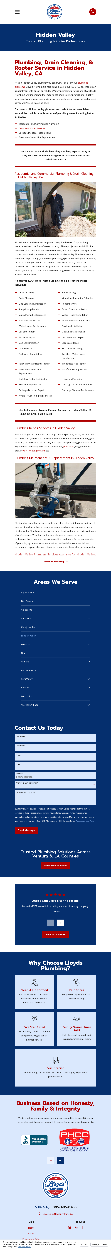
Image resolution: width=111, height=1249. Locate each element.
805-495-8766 (65, 1207)
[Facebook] (83, 1227)
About (31, 1233)
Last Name (20, 746)
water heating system (34, 450)
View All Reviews (55, 935)
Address (19, 774)
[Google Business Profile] (69, 1227)
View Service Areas (55, 866)
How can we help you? (25, 793)
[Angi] (89, 1227)
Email (18, 765)
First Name (20, 737)
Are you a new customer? (27, 783)
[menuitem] (55, 593)
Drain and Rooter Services (32, 128)
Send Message (26, 830)
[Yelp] (76, 1227)
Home (31, 1228)
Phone (18, 755)
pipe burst (68, 446)
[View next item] (60, 923)
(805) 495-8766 (72, 86)
